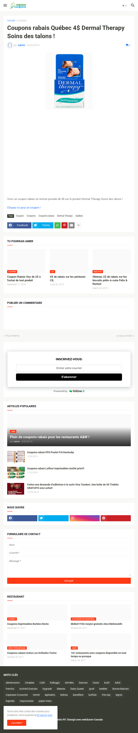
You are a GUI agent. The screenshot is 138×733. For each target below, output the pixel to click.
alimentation (13, 682)
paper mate (45, 701)
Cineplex (29, 682)
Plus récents (12, 335)
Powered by (69, 391)
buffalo (93, 694)
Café (42, 682)
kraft (107, 682)
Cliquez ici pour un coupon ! (24, 207)
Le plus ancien (124, 335)
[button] (5, 6)
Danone (83, 682)
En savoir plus (44, 715)
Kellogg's (55, 682)
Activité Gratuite (28, 688)
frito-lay (106, 694)
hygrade (47, 688)
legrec (119, 694)
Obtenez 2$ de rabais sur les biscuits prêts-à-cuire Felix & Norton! (110, 280)
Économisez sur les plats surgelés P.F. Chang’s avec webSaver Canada (63, 719)
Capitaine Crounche (17, 694)
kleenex (61, 688)
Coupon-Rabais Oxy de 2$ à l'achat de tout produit (24, 278)
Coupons (31, 216)
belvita (64, 694)
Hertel (36, 694)
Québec (79, 216)
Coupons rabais (46, 216)
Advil (117, 682)
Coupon (22, 20)
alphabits (50, 694)
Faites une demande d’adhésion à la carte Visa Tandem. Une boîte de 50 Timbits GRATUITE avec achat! (73, 486)
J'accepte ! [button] (17, 722)
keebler (103, 688)
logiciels (10, 701)
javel (91, 688)
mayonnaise (26, 701)
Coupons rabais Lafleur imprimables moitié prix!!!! (55, 468)
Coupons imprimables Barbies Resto (28, 623)
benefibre (78, 694)
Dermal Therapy (65, 216)
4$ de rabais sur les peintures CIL (68, 278)
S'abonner (69, 377)
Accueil (11, 20)
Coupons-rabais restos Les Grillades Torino (32, 652)
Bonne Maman (120, 688)
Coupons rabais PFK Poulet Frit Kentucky (50, 452)
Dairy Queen (77, 688)
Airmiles (69, 682)
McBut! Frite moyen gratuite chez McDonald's (96, 623)
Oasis (96, 682)
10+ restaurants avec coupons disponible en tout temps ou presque (98, 654)
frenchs (10, 688)
